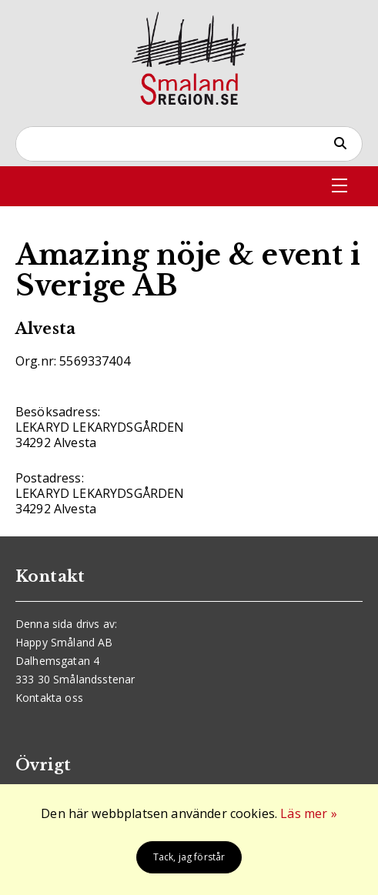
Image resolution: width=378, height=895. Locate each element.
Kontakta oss (49, 697)
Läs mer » (308, 813)
